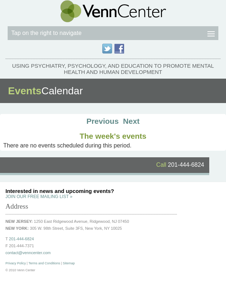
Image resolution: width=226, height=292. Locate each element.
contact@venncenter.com (28, 252)
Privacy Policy (15, 263)
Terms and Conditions (44, 263)
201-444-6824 (180, 165)
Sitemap (69, 263)
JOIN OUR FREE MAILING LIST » (38, 196)
